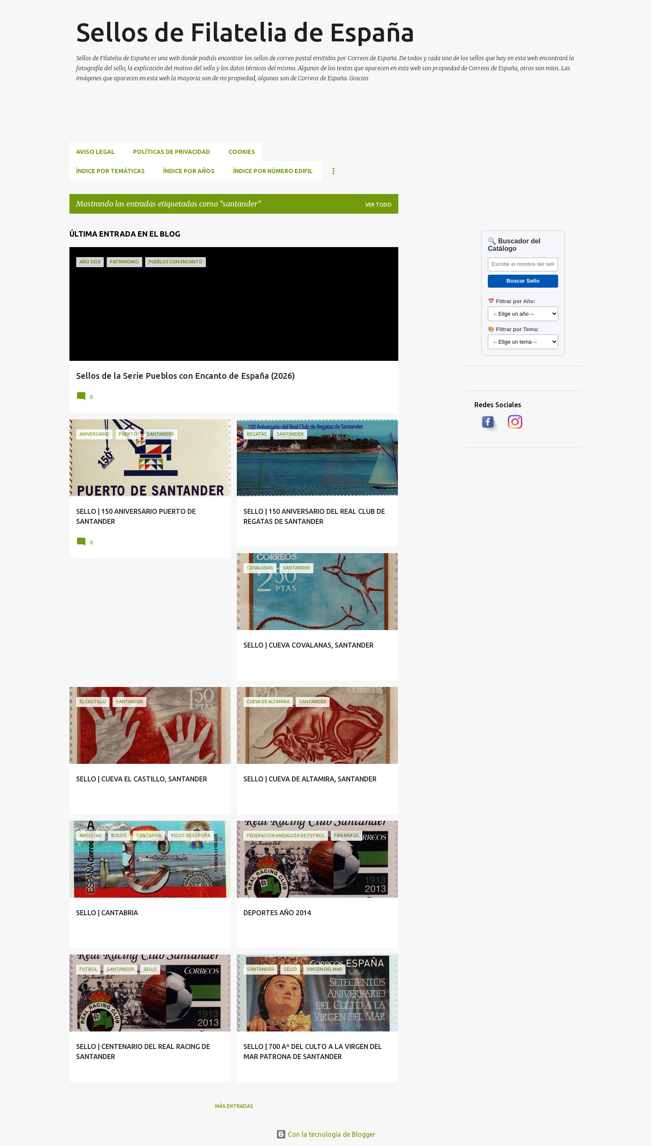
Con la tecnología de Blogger (325, 1134)
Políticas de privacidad (171, 151)
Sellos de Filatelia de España (245, 31)
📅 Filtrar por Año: (512, 301)
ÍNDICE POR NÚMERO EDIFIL (273, 171)
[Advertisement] (221, 122)
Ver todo (378, 204)
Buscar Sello (523, 281)
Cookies (241, 151)
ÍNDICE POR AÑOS (189, 171)
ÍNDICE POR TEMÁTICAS (110, 171)
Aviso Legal (95, 151)
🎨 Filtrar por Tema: (513, 329)
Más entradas (234, 1106)
